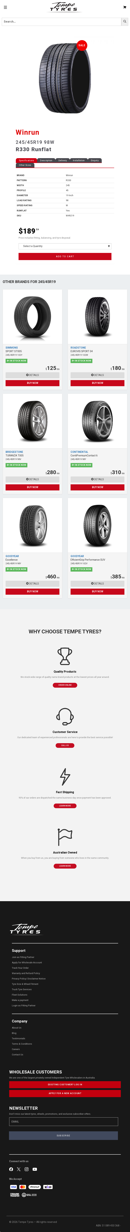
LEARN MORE (65, 806)
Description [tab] (46, 160)
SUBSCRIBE (63, 1135)
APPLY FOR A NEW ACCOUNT (65, 1093)
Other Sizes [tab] (25, 165)
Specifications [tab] (26, 160)
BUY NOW (32, 383)
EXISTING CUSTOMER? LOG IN (65, 1084)
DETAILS (32, 375)
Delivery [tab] (63, 160)
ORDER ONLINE (65, 685)
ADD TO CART (65, 256)
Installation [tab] (79, 160)
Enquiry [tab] (95, 160)
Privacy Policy (19, 978)
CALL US (65, 745)
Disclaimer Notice (37, 978)
